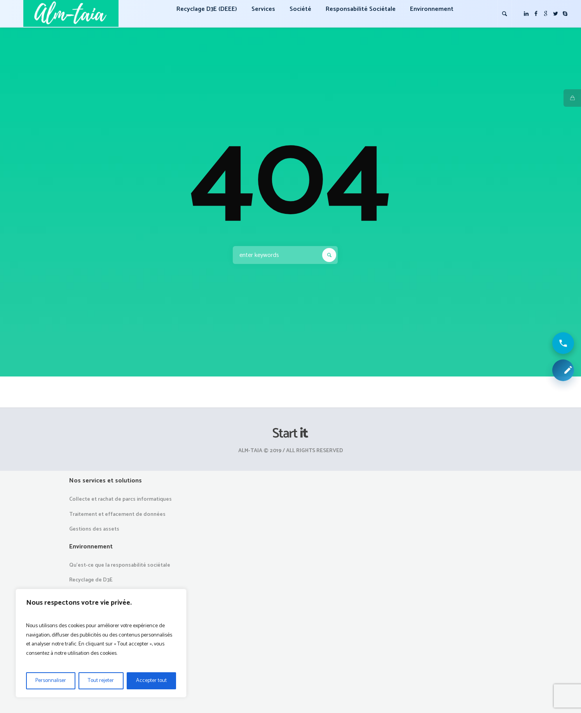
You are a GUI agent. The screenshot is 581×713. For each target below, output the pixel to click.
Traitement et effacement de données (117, 514)
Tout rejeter (101, 680)
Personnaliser (50, 680)
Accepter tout (151, 680)
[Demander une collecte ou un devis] (563, 370)
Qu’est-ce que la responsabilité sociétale (119, 565)
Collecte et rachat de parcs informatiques (120, 499)
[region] (101, 643)
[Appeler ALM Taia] (563, 343)
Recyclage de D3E (91, 580)
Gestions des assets (94, 529)
